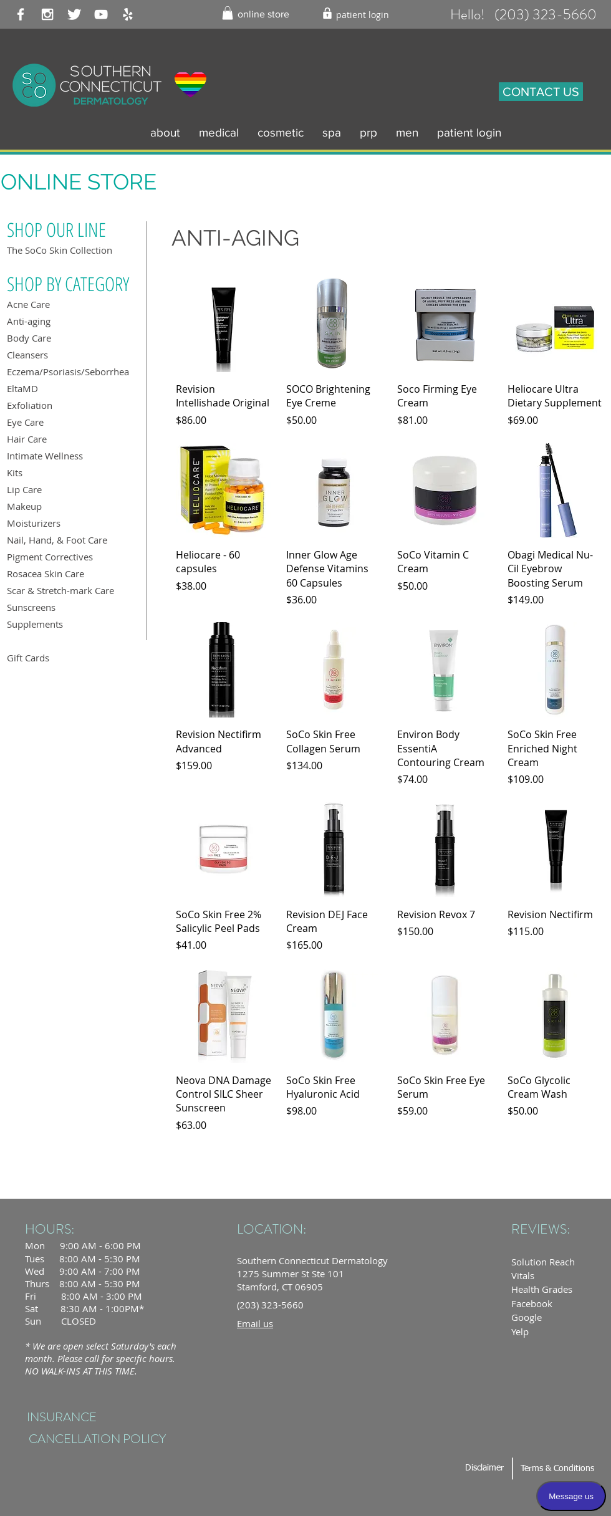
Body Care (29, 338)
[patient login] (362, 15)
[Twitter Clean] (74, 14)
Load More (389, 1169)
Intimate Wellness (45, 455)
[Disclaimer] (484, 1468)
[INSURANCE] (61, 1417)
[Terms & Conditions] (557, 1468)
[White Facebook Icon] (20, 14)
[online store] (263, 15)
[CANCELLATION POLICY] (97, 1439)
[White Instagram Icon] (47, 14)
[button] (227, 13)
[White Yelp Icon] (128, 14)
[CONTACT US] (541, 91)
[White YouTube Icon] (101, 14)
